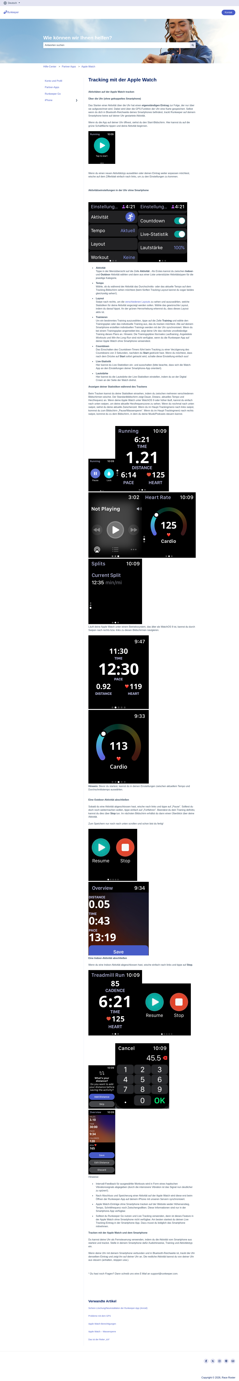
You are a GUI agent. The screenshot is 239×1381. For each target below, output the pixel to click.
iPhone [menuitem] (48, 100)
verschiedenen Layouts (137, 301)
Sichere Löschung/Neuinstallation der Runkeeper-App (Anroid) (118, 1308)
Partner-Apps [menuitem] (52, 87)
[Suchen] (193, 45)
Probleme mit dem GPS (99, 1316)
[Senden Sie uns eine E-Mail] (232, 1361)
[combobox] (116, 45)
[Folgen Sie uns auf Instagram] (219, 1361)
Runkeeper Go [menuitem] (53, 94)
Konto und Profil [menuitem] (53, 81)
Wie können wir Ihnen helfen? (77, 37)
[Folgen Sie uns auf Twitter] (212, 1361)
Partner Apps (69, 66)
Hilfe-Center (49, 66)
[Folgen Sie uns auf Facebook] (206, 1361)
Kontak (228, 12)
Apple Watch (88, 66)
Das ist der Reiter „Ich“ (99, 1339)
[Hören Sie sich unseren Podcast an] (226, 1361)
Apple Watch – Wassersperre (102, 1331)
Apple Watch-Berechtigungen (102, 1324)
